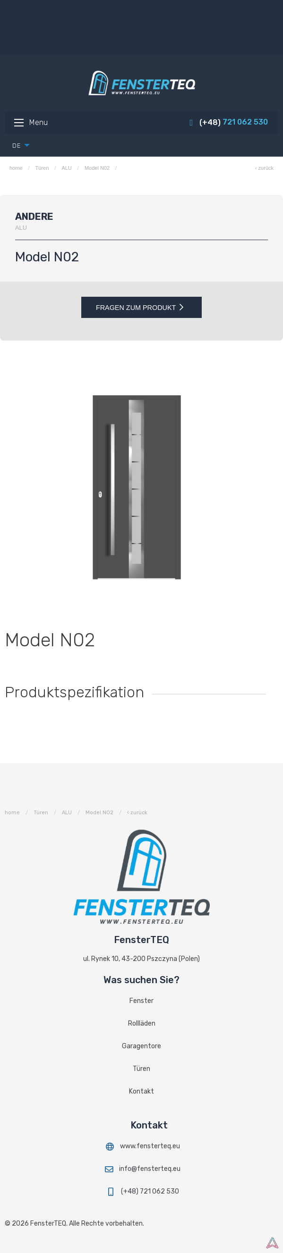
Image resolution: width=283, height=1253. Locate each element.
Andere (34, 216)
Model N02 (97, 168)
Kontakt (141, 1091)
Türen (42, 168)
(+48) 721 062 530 (141, 1191)
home (16, 168)
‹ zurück (264, 168)
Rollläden (141, 1023)
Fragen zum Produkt (141, 307)
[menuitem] (18, 145)
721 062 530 (228, 122)
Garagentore (141, 1046)
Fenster (141, 1001)
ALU (66, 168)
